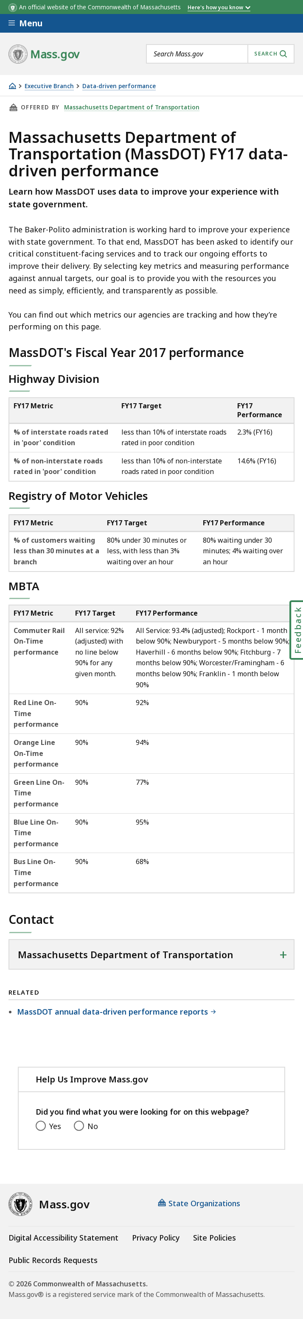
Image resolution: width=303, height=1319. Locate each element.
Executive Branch (49, 86)
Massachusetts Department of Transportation (131, 107)
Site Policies (214, 1238)
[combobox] (220, 54)
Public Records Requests (53, 1260)
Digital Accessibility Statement (63, 1238)
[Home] (12, 86)
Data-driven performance (119, 86)
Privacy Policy (156, 1238)
